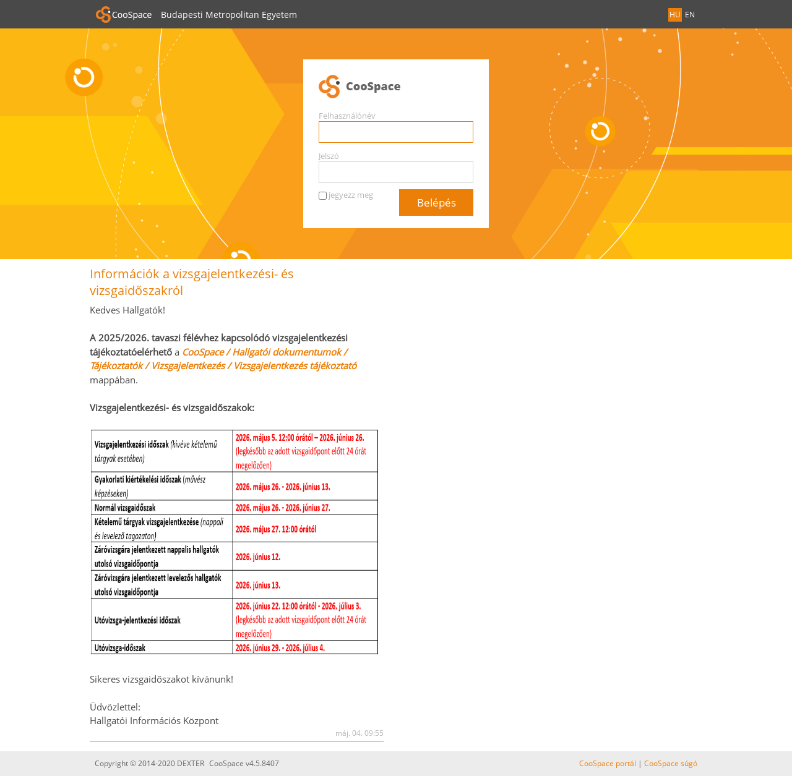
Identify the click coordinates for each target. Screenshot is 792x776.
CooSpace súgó (670, 763)
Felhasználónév (347, 115)
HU (675, 14)
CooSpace (396, 87)
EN (690, 14)
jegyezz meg (351, 194)
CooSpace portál (607, 763)
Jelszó (329, 155)
